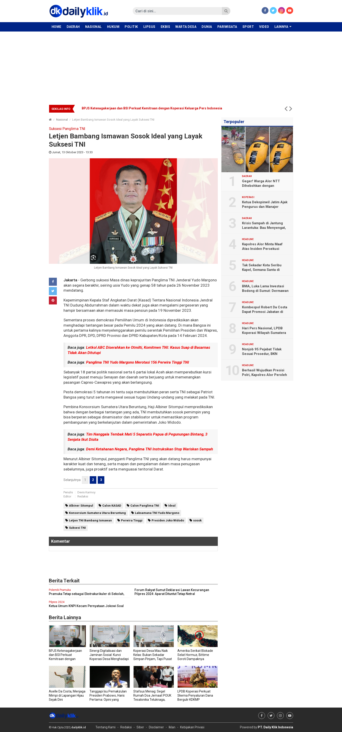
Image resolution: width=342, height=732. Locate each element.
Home (56, 27)
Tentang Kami (105, 727)
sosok (197, 520)
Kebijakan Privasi (192, 727)
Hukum (113, 27)
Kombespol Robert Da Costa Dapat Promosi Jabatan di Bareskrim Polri (264, 311)
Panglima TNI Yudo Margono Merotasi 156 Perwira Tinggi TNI (137, 362)
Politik (131, 27)
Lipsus (149, 27)
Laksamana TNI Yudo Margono (157, 513)
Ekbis (165, 27)
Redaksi (82, 496)
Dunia (207, 27)
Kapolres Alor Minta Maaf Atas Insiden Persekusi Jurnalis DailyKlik (262, 248)
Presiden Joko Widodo (168, 520)
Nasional (93, 27)
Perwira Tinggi (131, 520)
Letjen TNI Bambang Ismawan (90, 520)
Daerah (73, 27)
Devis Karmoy (86, 492)
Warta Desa (185, 27)
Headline (248, 239)
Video (264, 27)
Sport (248, 27)
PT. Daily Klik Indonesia (275, 727)
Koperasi (248, 197)
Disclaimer (156, 727)
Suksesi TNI (77, 527)
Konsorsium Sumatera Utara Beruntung (97, 513)
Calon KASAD (111, 505)
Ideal (172, 505)
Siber (140, 727)
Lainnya (281, 27)
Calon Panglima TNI (144, 505)
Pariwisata (227, 27)
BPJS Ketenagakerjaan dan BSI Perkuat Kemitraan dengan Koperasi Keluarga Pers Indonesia (152, 108)
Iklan (172, 727)
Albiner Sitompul (81, 505)
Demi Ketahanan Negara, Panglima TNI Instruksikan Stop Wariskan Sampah (149, 449)
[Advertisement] (171, 66)
